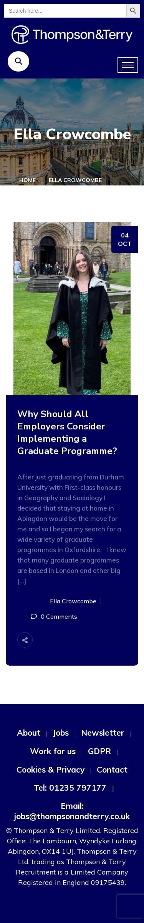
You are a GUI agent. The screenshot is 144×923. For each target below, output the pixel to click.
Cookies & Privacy (50, 769)
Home (29, 180)
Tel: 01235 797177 (70, 788)
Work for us (53, 751)
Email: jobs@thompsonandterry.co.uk (72, 811)
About (28, 733)
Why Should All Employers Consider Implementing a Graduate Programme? (67, 432)
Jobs (61, 733)
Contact (112, 769)
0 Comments (59, 616)
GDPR (99, 751)
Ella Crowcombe (75, 180)
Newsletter (102, 733)
